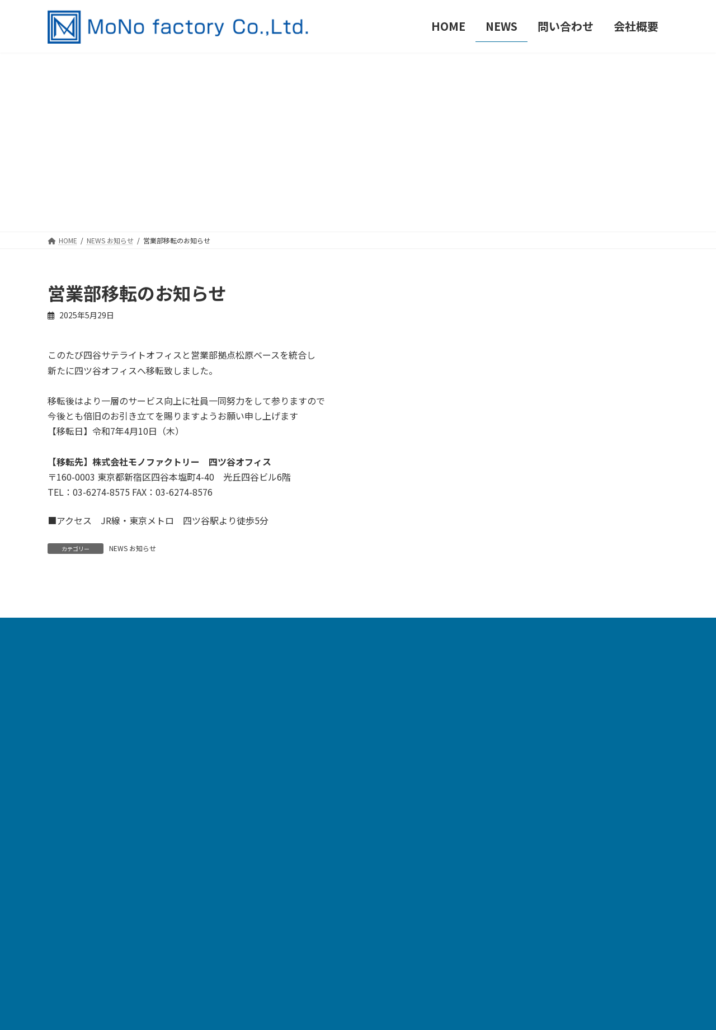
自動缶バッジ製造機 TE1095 (321, 722)
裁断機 (281, 795)
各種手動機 (289, 771)
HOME (281, 674)
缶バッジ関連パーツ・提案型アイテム (339, 843)
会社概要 (285, 915)
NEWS (280, 867)
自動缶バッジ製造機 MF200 (319, 698)
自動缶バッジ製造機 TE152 (319, 746)
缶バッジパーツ (297, 819)
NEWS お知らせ (132, 548)
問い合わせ (289, 891)
